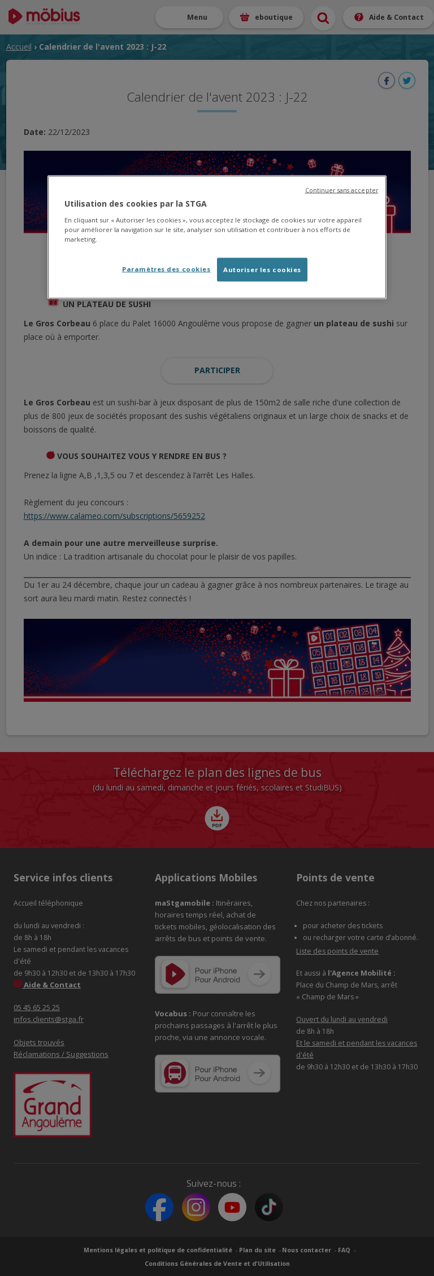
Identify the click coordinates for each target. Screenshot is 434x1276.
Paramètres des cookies (166, 268)
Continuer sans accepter (341, 190)
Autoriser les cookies (262, 269)
